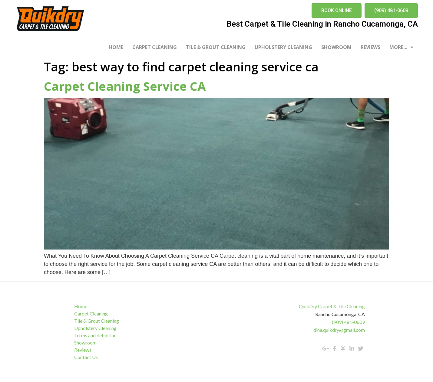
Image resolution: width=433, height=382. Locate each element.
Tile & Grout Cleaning (216, 47)
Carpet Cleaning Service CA (125, 86)
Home (116, 47)
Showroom (336, 47)
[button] (337, 10)
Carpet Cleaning (154, 47)
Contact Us (86, 357)
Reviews (370, 47)
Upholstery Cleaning (283, 47)
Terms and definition (95, 335)
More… (401, 47)
